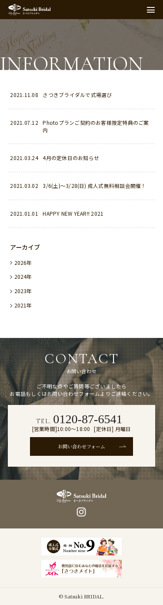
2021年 (23, 305)
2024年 (23, 276)
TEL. (79, 419)
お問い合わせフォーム (81, 446)
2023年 (23, 290)
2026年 (23, 262)
